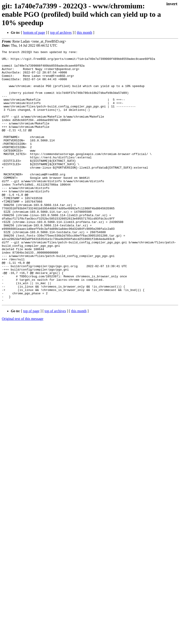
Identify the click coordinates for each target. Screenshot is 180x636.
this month (84, 32)
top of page (31, 361)
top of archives (61, 32)
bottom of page (34, 32)
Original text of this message (22, 369)
